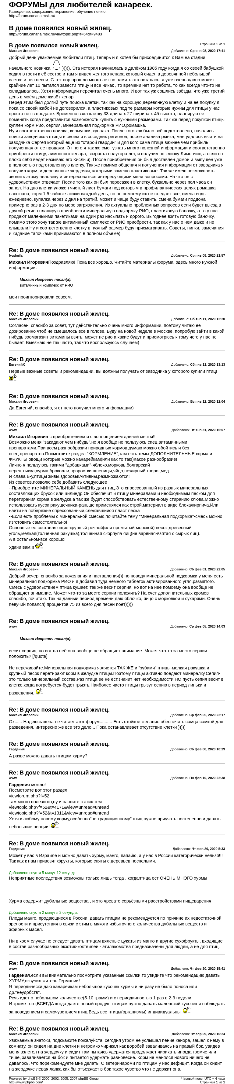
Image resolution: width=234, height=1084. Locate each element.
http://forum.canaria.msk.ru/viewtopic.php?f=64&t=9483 (55, 34)
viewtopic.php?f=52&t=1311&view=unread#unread (59, 813)
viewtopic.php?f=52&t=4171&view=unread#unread (59, 807)
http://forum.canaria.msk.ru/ (32, 16)
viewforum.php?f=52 (29, 795)
